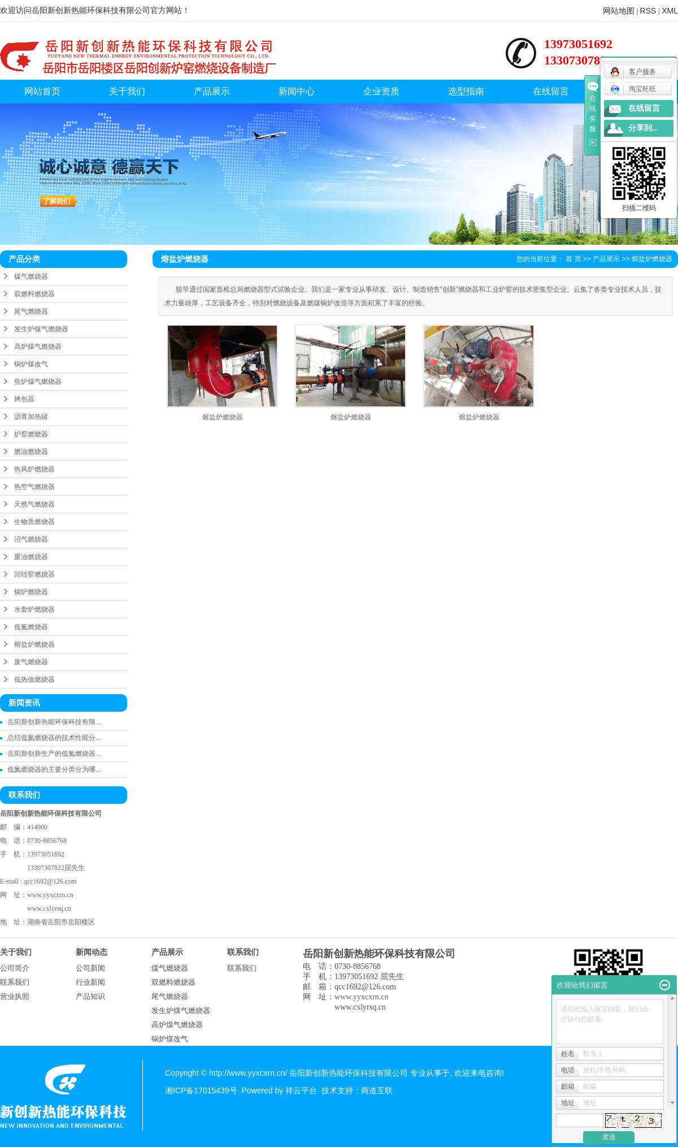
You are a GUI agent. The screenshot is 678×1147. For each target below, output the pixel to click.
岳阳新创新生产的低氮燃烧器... (54, 754)
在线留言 (551, 91)
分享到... (643, 128)
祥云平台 (301, 1090)
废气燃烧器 (31, 662)
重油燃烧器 (31, 557)
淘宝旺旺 (633, 88)
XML (670, 10)
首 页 (573, 259)
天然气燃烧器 (34, 504)
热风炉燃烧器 (34, 469)
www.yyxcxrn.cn (50, 895)
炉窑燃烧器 (31, 434)
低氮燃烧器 (31, 627)
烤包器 (24, 399)
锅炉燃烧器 (31, 592)
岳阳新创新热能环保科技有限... (54, 722)
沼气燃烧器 (31, 539)
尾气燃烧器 (31, 311)
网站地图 (618, 10)
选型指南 (466, 91)
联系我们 (14, 982)
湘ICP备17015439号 (201, 1090)
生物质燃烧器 (34, 522)
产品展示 (212, 91)
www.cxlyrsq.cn (49, 908)
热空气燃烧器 (34, 487)
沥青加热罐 (31, 417)
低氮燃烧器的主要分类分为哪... (54, 769)
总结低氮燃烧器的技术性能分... (54, 738)
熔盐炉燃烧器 (34, 644)
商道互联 (377, 1090)
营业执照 (14, 996)
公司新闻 (90, 968)
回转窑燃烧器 (34, 574)
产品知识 (90, 996)
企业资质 (381, 91)
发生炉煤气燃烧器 (41, 329)
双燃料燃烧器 (34, 294)
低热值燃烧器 (34, 679)
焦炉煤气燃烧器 (38, 382)
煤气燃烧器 (31, 276)
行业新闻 (90, 982)
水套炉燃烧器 (34, 609)
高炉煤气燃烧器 (38, 346)
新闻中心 (297, 91)
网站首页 (42, 91)
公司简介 (14, 968)
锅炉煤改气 (31, 364)
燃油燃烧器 (31, 452)
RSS (648, 10)
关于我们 (127, 91)
